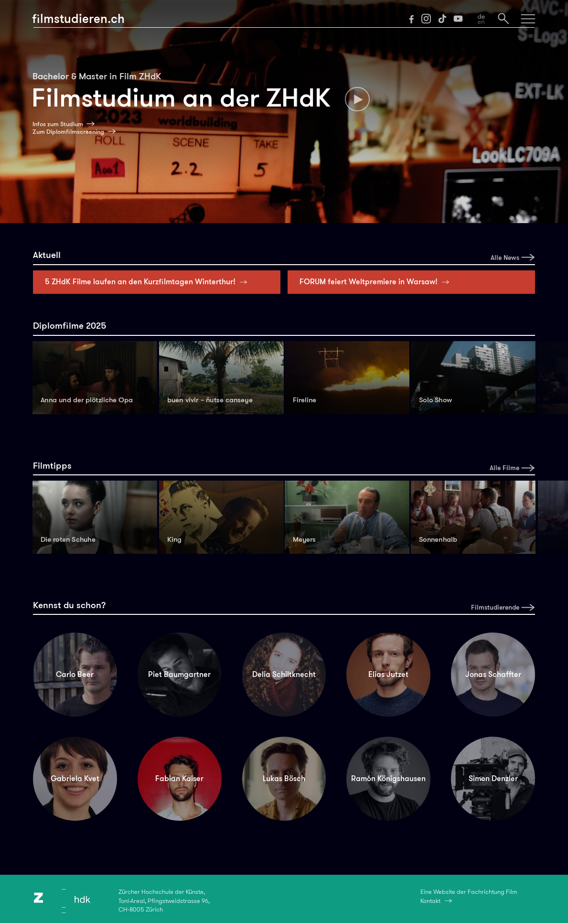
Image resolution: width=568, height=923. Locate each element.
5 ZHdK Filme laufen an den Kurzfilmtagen (148, 281)
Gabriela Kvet (75, 778)
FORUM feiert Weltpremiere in (376, 281)
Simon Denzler (493, 778)
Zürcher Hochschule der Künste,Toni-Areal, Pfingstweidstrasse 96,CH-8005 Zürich (164, 900)
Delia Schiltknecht (284, 674)
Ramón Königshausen (388, 778)
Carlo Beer (75, 674)
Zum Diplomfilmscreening (68, 131)
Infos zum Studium (57, 124)
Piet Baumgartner (179, 674)
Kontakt (430, 900)
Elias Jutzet (388, 674)
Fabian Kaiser (179, 778)
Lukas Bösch (284, 778)
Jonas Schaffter (493, 674)
